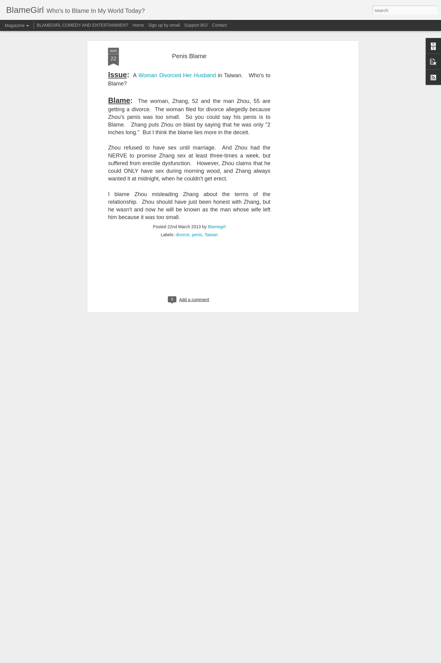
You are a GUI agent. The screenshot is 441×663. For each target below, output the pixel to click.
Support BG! (196, 25)
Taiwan (211, 192)
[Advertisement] (304, 102)
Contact (219, 25)
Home (138, 25)
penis (197, 192)
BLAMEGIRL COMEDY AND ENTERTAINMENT (82, 25)
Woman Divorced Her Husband (177, 33)
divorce (183, 192)
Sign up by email (164, 25)
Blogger (239, 659)
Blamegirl (216, 184)
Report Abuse (257, 659)
